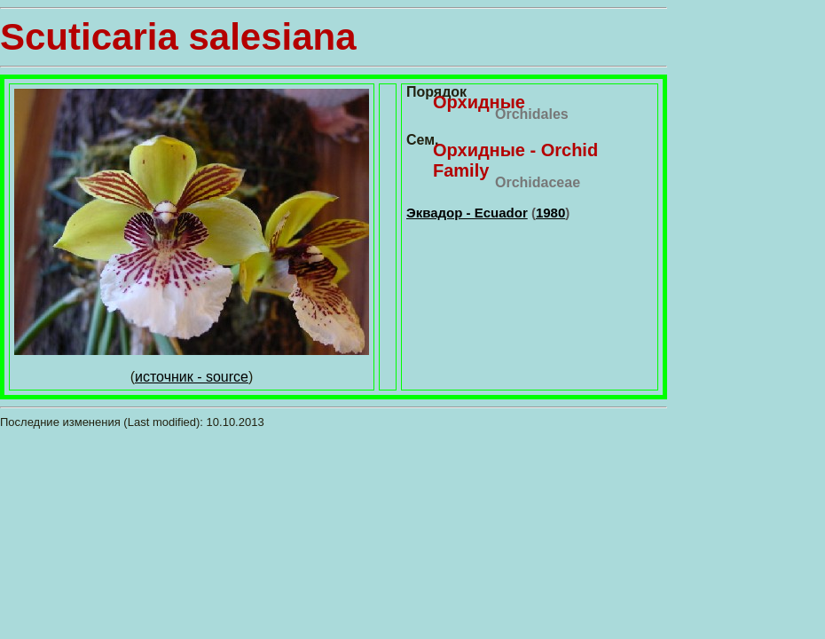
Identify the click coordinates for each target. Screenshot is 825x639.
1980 (550, 212)
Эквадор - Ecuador (467, 212)
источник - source (191, 376)
